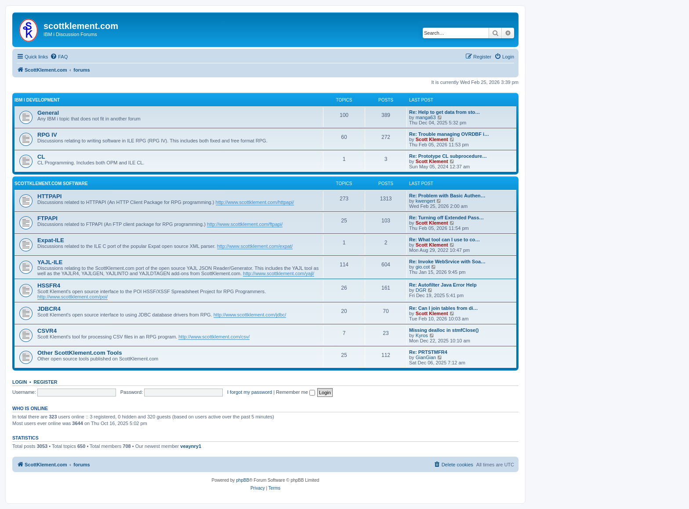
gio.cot (423, 266)
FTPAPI (47, 218)
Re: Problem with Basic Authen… (447, 195)
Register (46, 382)
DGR (421, 290)
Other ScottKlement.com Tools (79, 352)
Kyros (422, 335)
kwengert (425, 201)
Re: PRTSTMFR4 (428, 352)
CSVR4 (47, 330)
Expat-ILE (50, 240)
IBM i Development (37, 100)
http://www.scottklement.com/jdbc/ (250, 314)
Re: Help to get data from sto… (444, 112)
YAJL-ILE (49, 262)
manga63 (426, 117)
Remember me (295, 392)
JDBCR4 (49, 308)
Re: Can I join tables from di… (443, 308)
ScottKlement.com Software (51, 183)
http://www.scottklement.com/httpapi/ (255, 202)
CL (41, 156)
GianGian (426, 357)
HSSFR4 (48, 285)
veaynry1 (190, 446)
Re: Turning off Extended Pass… (446, 217)
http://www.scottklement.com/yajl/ (278, 273)
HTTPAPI (49, 196)
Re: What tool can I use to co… (444, 239)
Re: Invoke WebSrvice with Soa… (447, 261)
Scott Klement (432, 139)
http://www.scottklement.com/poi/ (72, 296)
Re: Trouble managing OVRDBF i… (449, 134)
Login (19, 382)
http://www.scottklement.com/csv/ (214, 336)
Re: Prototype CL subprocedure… (448, 156)
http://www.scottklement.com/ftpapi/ (245, 224)
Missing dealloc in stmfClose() (444, 330)
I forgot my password (249, 392)
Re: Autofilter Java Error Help (443, 284)
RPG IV (47, 134)
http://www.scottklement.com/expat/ (255, 246)
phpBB (242, 480)
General (48, 112)
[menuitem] (59, 56)
